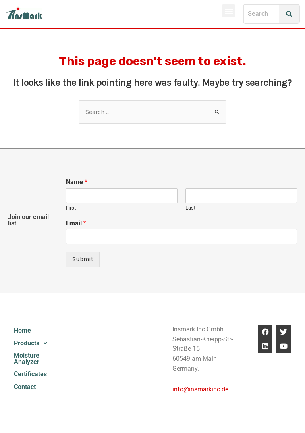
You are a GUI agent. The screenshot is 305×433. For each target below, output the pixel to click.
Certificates (30, 374)
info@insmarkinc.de (200, 389)
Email (76, 223)
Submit (82, 259)
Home (22, 330)
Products (33, 343)
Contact (25, 387)
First (71, 208)
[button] (228, 10)
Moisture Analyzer (26, 359)
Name (76, 182)
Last (190, 208)
